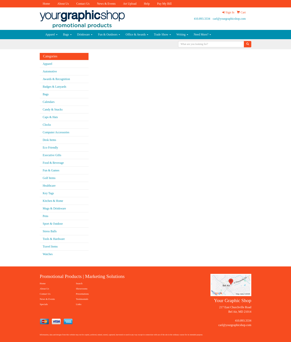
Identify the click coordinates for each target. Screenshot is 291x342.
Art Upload (129, 3)
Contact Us (83, 3)
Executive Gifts (52, 155)
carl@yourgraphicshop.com (229, 18)
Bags (67, 34)
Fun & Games (51, 170)
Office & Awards (137, 34)
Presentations (82, 293)
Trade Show (162, 34)
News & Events (106, 3)
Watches (48, 254)
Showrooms (81, 288)
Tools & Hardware (54, 238)
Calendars (49, 101)
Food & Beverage (53, 162)
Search (79, 283)
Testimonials (82, 299)
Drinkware (84, 34)
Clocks (47, 124)
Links (78, 304)
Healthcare (49, 185)
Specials (44, 304)
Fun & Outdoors (109, 34)
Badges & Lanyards (54, 86)
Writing (182, 34)
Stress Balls (50, 231)
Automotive (50, 71)
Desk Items (49, 139)
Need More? (202, 34)
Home (46, 3)
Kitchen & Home (53, 200)
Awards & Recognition (56, 79)
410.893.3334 (202, 18)
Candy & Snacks (53, 109)
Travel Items (50, 246)
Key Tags (48, 193)
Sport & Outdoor (53, 223)
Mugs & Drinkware (54, 208)
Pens (45, 216)
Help (147, 3)
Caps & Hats (50, 117)
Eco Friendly (50, 147)
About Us (63, 3)
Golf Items (49, 178)
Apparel (51, 34)
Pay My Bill (164, 3)
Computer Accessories (56, 132)
